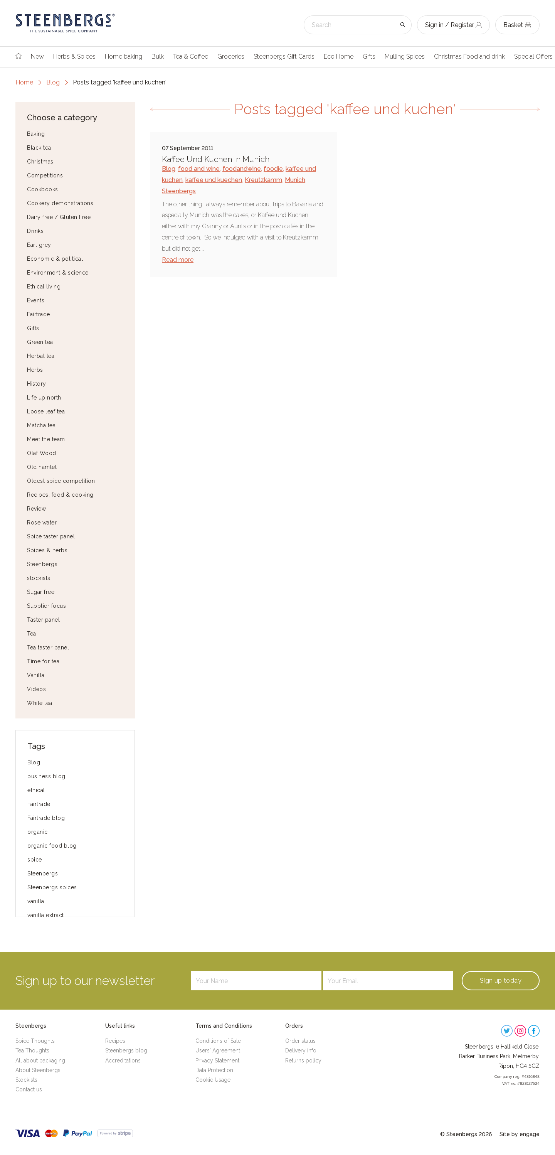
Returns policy (303, 1060)
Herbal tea (40, 356)
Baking (36, 134)
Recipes (115, 1041)
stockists (38, 578)
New (37, 56)
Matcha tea (41, 425)
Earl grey (39, 245)
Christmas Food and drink (469, 56)
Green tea (40, 342)
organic (37, 832)
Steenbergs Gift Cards (284, 56)
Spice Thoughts (35, 1041)
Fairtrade (38, 314)
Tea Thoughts (32, 1050)
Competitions (45, 175)
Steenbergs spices (52, 887)
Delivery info (300, 1050)
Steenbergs (42, 564)
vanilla (35, 901)
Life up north (44, 398)
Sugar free (40, 592)
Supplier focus (46, 606)
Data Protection (214, 1070)
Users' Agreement (217, 1050)
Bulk (157, 56)
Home (24, 82)
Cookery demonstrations (60, 203)
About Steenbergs (38, 1070)
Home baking (123, 56)
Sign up (500, 980)
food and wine (199, 168)
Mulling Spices (405, 56)
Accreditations (123, 1060)
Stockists (26, 1080)
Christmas (40, 161)
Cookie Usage (212, 1080)
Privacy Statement (217, 1060)
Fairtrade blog (46, 818)
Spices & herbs (47, 550)
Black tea (39, 148)
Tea (31, 634)
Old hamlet (42, 467)
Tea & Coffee (190, 56)
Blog (53, 82)
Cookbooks (42, 189)
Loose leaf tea (46, 411)
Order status (300, 1041)
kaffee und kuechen (213, 180)
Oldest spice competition (61, 481)
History (36, 384)
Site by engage (520, 1134)
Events (35, 300)
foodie (273, 168)
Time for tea (43, 661)
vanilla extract (45, 915)
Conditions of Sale (218, 1041)
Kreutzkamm (263, 180)
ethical (36, 790)
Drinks (35, 231)
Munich (295, 180)
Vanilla (36, 675)
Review (36, 509)
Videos (36, 689)
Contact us (28, 1089)
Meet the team (46, 439)
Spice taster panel (51, 536)
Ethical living (44, 286)
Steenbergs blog (126, 1050)
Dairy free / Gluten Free (59, 217)
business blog (46, 776)
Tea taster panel (48, 647)
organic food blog (52, 846)
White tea (39, 703)
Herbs (35, 370)
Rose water (42, 522)
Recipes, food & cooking (60, 495)
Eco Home (338, 56)
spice (34, 860)
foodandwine (241, 168)
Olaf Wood (41, 453)
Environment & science (58, 273)
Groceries (230, 56)
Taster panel (43, 620)
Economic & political (55, 259)
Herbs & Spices (74, 56)
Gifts (369, 56)
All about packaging (40, 1060)
